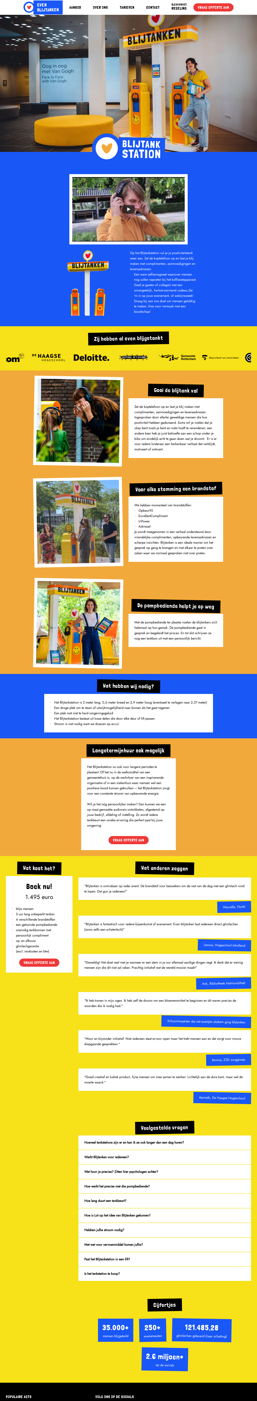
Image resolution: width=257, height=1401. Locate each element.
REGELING (179, 8)
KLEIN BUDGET (179, 4)
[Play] (128, 209)
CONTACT (153, 7)
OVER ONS (100, 7)
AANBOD (75, 7)
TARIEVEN (127, 7)
